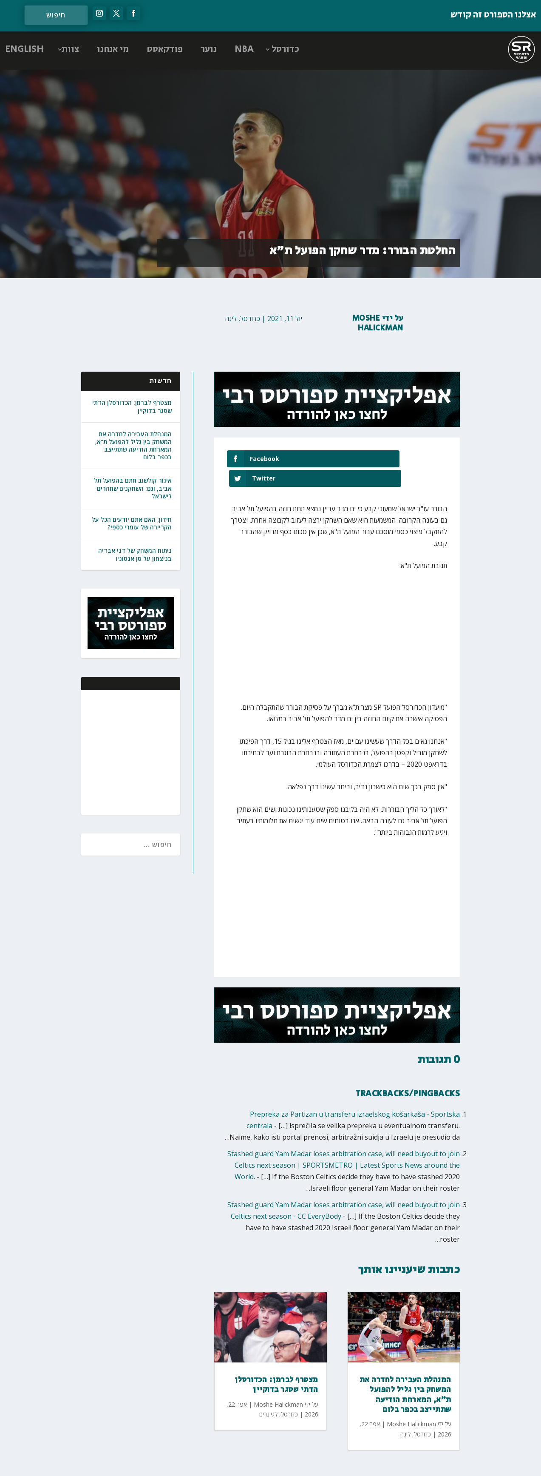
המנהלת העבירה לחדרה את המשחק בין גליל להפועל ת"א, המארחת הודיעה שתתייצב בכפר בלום (133, 445)
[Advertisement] (118, 751)
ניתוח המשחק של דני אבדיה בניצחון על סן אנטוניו (135, 554)
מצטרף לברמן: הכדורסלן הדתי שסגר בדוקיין (132, 406)
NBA (244, 49)
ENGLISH (24, 49)
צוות (70, 49)
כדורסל (285, 49)
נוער (209, 49)
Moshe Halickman (377, 323)
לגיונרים (268, 1395)
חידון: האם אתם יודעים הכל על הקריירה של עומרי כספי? (132, 523)
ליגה (231, 318)
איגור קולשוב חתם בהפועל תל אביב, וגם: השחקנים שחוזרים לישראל (133, 488)
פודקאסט (165, 49)
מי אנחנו (113, 49)
